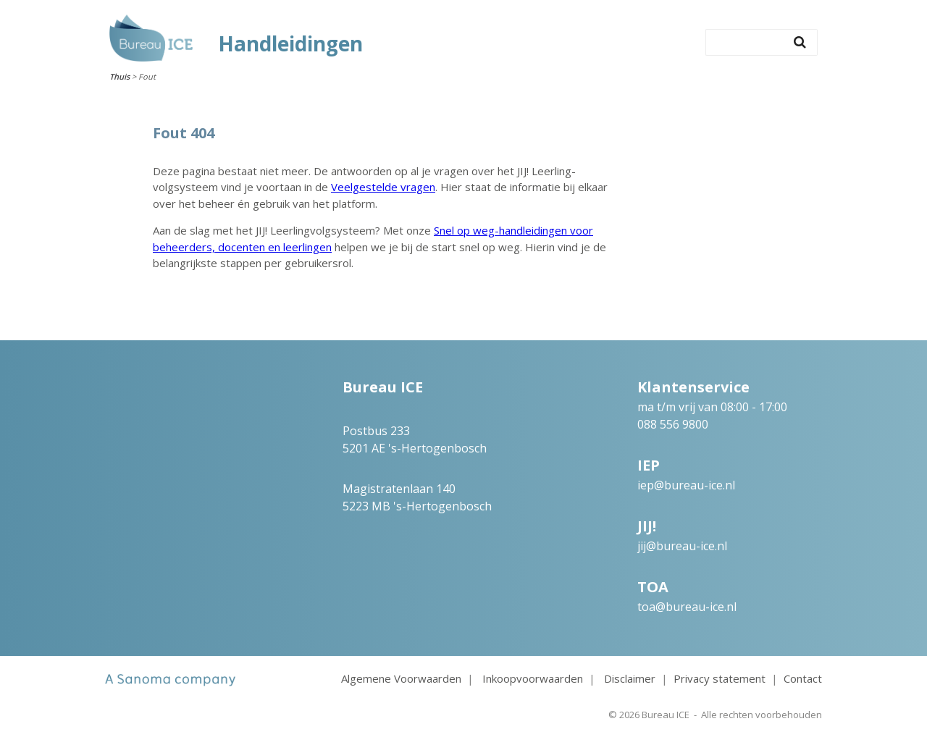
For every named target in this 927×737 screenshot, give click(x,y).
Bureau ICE (665, 714)
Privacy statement (719, 678)
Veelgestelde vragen (383, 187)
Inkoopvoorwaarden (532, 678)
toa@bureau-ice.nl (687, 607)
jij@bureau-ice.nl (682, 546)
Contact (803, 678)
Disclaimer (629, 678)
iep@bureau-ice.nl (686, 485)
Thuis (119, 76)
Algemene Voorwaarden (401, 678)
